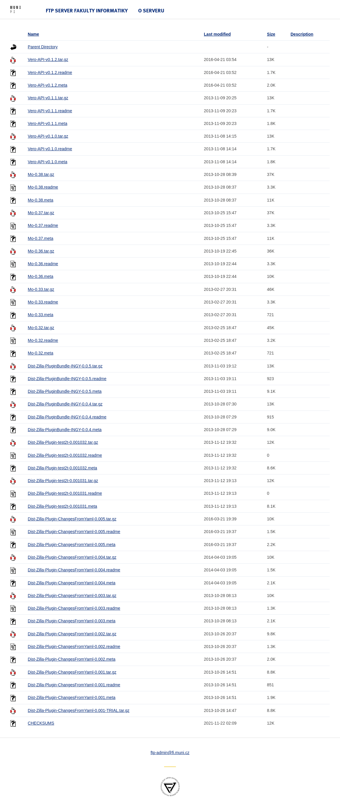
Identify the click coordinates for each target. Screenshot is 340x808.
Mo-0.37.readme (43, 225)
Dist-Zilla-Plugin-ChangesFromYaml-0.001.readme (74, 684)
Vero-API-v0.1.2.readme (50, 72)
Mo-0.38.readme (43, 187)
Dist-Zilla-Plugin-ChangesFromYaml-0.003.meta (71, 621)
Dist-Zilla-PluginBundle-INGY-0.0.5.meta (65, 391)
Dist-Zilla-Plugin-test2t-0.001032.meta (62, 468)
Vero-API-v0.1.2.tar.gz (48, 59)
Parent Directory (43, 46)
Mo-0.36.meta (40, 276)
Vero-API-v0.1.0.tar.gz (48, 136)
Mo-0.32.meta (40, 353)
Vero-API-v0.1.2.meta (47, 85)
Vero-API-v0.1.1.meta (47, 123)
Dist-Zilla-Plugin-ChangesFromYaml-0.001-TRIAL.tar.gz (78, 710)
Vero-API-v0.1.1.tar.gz (48, 97)
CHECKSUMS (41, 723)
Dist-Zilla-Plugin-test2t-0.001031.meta (62, 506)
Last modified (217, 34)
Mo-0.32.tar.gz (41, 327)
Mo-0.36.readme (43, 263)
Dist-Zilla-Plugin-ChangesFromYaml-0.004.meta (71, 583)
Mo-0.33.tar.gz (41, 289)
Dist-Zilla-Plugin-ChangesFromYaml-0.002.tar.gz (72, 633)
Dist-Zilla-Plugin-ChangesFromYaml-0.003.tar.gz (72, 595)
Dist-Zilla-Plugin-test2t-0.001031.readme (65, 493)
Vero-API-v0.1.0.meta (47, 161)
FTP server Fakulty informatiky (87, 10)
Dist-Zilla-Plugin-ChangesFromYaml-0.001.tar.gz (72, 672)
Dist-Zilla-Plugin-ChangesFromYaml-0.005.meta (71, 544)
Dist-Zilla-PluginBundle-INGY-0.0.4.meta (65, 429)
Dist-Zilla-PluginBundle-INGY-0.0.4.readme (67, 417)
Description (301, 34)
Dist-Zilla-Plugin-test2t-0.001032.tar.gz (63, 442)
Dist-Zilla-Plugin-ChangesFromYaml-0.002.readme (74, 646)
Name (33, 34)
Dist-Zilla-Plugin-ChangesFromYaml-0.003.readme (74, 608)
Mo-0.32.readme (43, 340)
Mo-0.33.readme (43, 302)
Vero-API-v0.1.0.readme (50, 148)
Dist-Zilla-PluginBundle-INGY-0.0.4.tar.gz (65, 404)
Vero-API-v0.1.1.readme (50, 110)
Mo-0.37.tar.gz (41, 212)
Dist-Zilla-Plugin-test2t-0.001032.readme (65, 455)
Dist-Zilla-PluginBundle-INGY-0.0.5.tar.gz (65, 366)
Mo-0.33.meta (40, 314)
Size (271, 34)
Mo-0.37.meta (40, 238)
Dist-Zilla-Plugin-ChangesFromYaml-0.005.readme (74, 531)
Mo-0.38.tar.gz (41, 174)
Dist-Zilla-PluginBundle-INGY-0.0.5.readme (67, 378)
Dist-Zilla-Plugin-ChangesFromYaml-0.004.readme (74, 570)
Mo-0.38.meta (40, 200)
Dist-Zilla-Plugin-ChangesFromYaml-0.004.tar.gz (72, 557)
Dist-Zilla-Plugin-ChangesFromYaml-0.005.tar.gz (72, 519)
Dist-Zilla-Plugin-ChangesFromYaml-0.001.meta (71, 697)
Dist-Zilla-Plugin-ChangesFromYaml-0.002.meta (71, 659)
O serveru (151, 10)
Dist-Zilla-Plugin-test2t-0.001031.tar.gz (63, 480)
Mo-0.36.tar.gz (41, 251)
